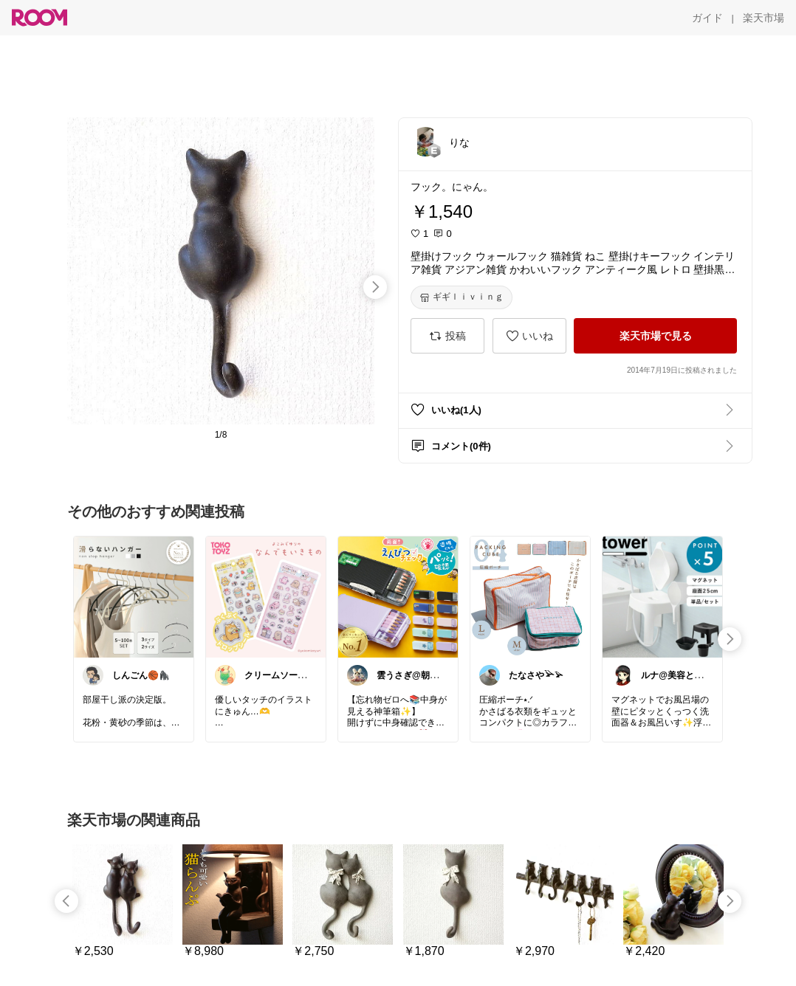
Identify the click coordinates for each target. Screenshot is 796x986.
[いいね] (529, 336)
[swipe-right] (375, 287)
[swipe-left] (66, 901)
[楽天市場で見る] (655, 336)
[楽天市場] (763, 17)
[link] (133, 596)
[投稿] (447, 336)
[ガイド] (707, 17)
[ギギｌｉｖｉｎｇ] (461, 297)
